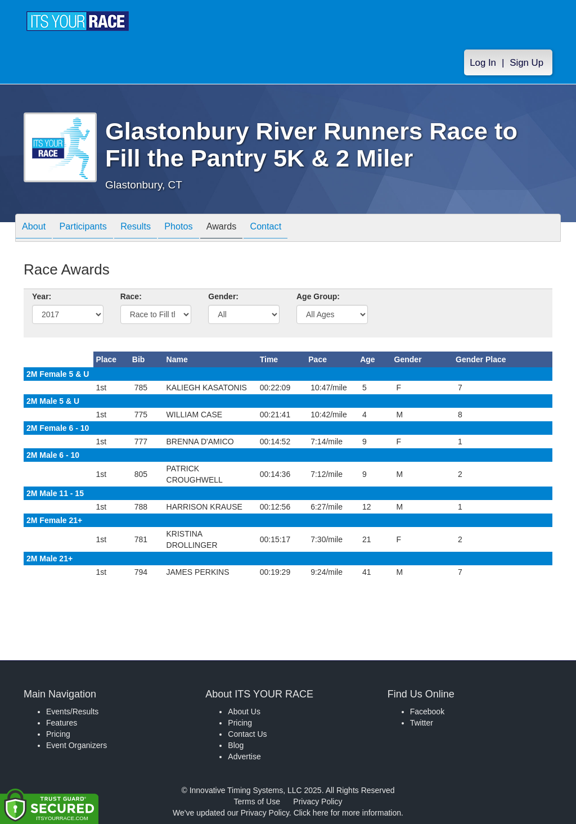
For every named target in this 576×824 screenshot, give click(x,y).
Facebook (427, 711)
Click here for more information (347, 812)
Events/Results (72, 711)
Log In (483, 62)
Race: (131, 296)
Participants (91, 228)
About (36, 228)
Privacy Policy (317, 801)
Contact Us (247, 734)
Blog (236, 745)
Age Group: (318, 296)
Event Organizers (76, 745)
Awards (247, 228)
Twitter (421, 722)
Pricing (58, 734)
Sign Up (526, 62)
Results (150, 228)
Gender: (223, 296)
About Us (244, 711)
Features (61, 722)
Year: (41, 296)
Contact (296, 228)
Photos (198, 228)
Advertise (244, 756)
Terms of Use (257, 801)
